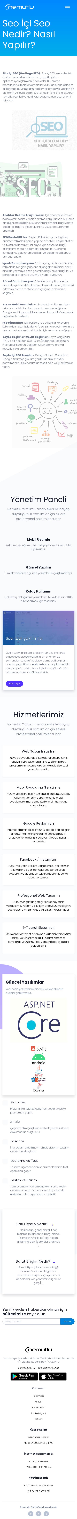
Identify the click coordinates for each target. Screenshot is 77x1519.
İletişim (38, 1418)
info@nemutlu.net (48, 1368)
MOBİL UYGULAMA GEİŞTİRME (38, 1443)
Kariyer (38, 1401)
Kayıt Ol (67, 1321)
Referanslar (38, 1407)
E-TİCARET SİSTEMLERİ (39, 1491)
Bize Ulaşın (14, 683)
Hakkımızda (39, 1395)
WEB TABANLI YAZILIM (38, 1437)
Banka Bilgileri (38, 1413)
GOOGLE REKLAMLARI (38, 1461)
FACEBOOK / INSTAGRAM (38, 1467)
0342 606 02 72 (26, 1368)
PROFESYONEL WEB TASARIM (38, 1485)
